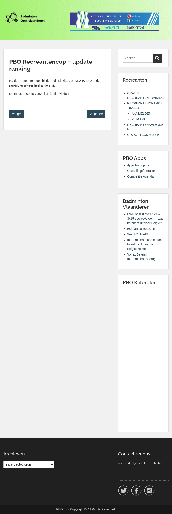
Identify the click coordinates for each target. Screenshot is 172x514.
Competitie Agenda (140, 176)
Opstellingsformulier (141, 171)
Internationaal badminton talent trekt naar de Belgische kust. (144, 244)
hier (55, 93)
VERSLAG (139, 119)
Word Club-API (137, 234)
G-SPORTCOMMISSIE (143, 135)
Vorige (16, 114)
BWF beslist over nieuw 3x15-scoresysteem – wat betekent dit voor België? (145, 218)
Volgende (96, 114)
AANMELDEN (141, 113)
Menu (8, 7)
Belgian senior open (141, 228)
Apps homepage (138, 165)
